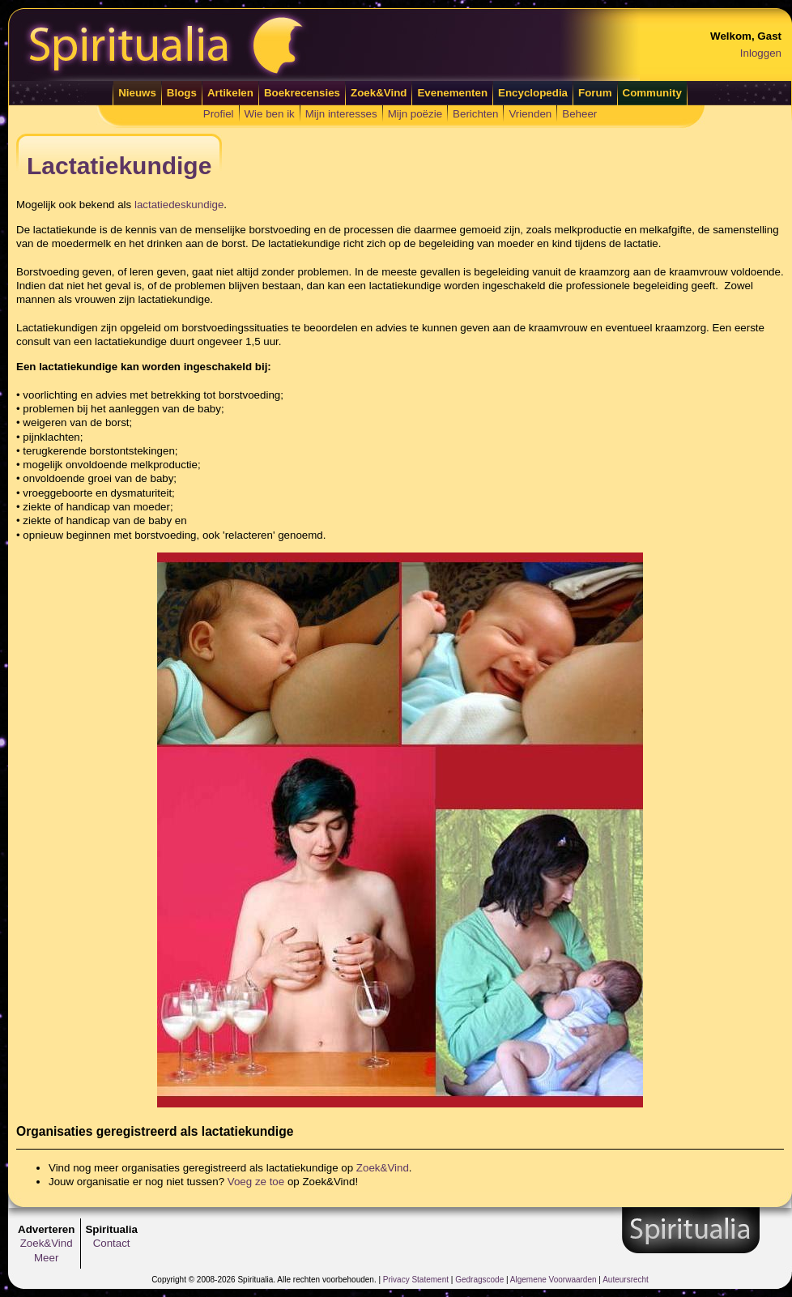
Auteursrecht (626, 1279)
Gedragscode (479, 1279)
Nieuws (137, 93)
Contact (111, 1243)
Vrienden (530, 114)
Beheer (579, 114)
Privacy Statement (416, 1279)
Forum (594, 93)
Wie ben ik (270, 114)
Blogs (182, 93)
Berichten (475, 114)
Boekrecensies (302, 93)
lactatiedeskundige (179, 204)
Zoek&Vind (379, 93)
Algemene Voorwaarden (553, 1279)
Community (652, 93)
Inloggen (760, 53)
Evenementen (452, 93)
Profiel (218, 114)
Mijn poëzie (415, 114)
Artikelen (230, 93)
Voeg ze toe (256, 1181)
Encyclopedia (533, 93)
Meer (46, 1258)
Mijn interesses (341, 114)
